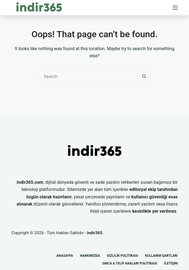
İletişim (171, 263)
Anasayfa (64, 256)
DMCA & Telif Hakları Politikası (130, 263)
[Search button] (144, 76)
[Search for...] (89, 76)
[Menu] (175, 7)
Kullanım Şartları (161, 256)
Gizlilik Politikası (122, 256)
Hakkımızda (90, 256)
